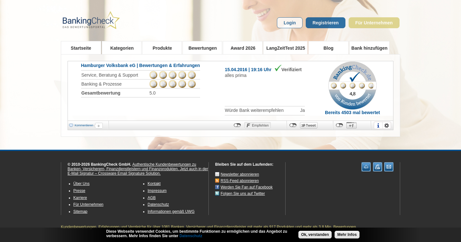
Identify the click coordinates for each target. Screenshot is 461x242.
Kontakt (154, 183)
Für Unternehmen (374, 22)
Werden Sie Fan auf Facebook (247, 187)
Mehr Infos (347, 235)
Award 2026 (241, 48)
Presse (79, 190)
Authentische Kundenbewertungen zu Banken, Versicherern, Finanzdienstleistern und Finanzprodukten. (132, 166)
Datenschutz (158, 204)
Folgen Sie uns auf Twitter (243, 193)
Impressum (157, 190)
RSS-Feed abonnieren (240, 181)
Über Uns (81, 183)
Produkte (160, 48)
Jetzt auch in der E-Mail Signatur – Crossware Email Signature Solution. (138, 171)
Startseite (81, 48)
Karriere (80, 198)
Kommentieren (84, 125)
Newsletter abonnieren (240, 174)
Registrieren (325, 22)
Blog (328, 48)
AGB (152, 198)
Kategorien (120, 48)
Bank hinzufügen (370, 48)
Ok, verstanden (315, 235)
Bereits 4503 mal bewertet (352, 112)
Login (290, 22)
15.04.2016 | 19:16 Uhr (248, 69)
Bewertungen (200, 48)
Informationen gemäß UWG (171, 211)
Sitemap (80, 211)
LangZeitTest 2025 (284, 48)
